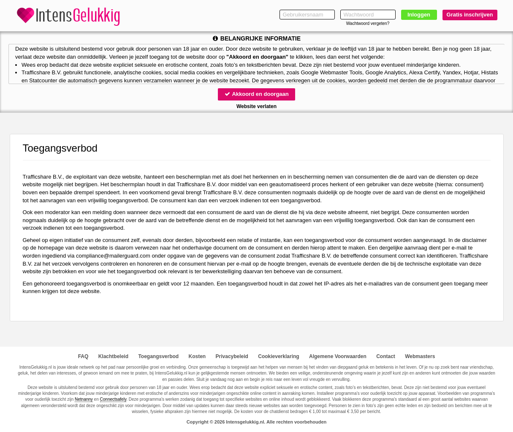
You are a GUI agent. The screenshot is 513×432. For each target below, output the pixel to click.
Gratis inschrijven (470, 14)
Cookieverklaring (278, 356)
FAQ (83, 356)
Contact (385, 356)
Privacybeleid (232, 356)
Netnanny (84, 399)
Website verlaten (256, 106)
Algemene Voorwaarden (337, 356)
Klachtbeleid (113, 356)
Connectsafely (113, 399)
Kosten (197, 356)
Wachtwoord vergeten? (367, 23)
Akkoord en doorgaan (256, 94)
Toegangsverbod (158, 356)
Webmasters (420, 356)
